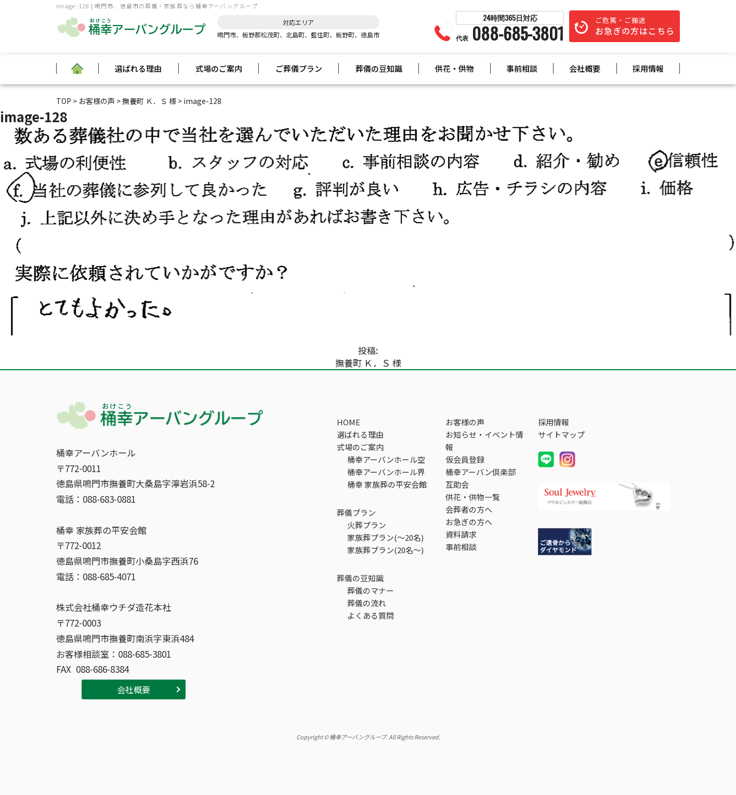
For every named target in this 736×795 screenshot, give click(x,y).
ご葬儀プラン (298, 68)
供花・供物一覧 (472, 496)
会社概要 (584, 68)
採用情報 (648, 68)
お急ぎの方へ (468, 521)
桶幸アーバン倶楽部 (480, 471)
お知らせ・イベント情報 (484, 440)
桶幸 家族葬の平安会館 (387, 484)
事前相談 (521, 68)
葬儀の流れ (366, 602)
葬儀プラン (356, 512)
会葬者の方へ (468, 509)
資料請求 (461, 534)
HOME (348, 421)
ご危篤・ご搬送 (635, 26)
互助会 (457, 484)
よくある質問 (370, 615)
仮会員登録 (464, 459)
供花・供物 (454, 68)
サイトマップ (561, 434)
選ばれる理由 (138, 68)
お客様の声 (464, 421)
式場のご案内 (218, 68)
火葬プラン (366, 524)
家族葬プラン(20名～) (385, 549)
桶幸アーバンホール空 (386, 459)
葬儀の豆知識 (379, 68)
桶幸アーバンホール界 (386, 471)
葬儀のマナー (370, 590)
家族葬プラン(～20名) (385, 537)
